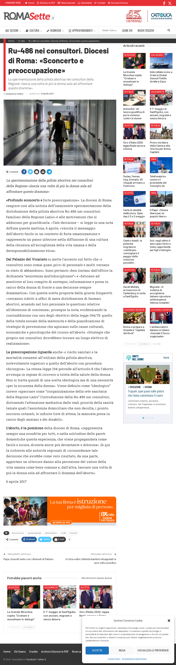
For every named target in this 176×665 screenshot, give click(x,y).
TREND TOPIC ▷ (109, 30)
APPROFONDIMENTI (81, 30)
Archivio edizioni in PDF (55, 651)
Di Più (112, 3)
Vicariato (73, 533)
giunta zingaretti (34, 533)
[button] (169, 620)
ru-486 (63, 533)
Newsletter (85, 3)
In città (85, 587)
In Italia (128, 92)
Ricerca (76, 651)
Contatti (100, 3)
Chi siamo (20, 651)
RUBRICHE (54, 30)
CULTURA (32, 30)
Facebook (31, 659)
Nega (122, 650)
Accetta (97, 650)
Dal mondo (157, 55)
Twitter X (41, 659)
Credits (33, 651)
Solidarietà (51, 587)
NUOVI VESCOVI (146, 30)
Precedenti (14, 627)
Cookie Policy (114, 658)
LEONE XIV (127, 30)
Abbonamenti (66, 3)
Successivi (28, 627)
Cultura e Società (134, 310)
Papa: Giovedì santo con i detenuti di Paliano (28, 559)
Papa (153, 159)
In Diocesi (13, 587)
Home (29, 3)
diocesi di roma (18, 533)
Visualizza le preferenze (153, 650)
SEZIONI (12, 30)
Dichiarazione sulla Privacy (134, 658)
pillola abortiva (51, 533)
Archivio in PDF (46, 3)
